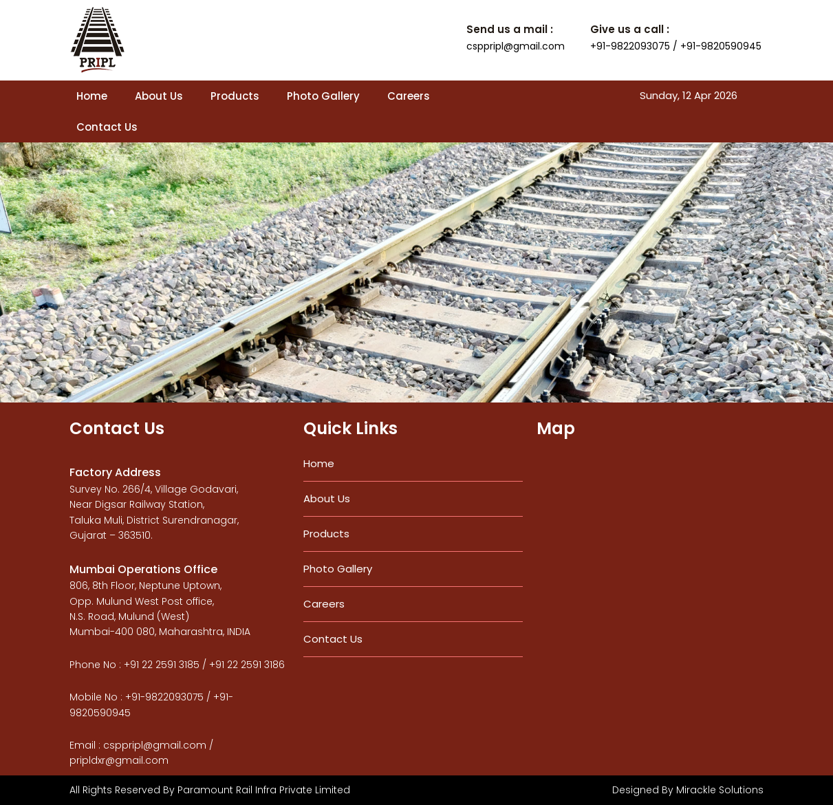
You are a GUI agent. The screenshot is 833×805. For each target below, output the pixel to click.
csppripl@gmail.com (515, 46)
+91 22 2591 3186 (247, 665)
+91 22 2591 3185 (161, 665)
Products (234, 96)
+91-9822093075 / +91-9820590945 (675, 46)
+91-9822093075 (164, 697)
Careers (408, 96)
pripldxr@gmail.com (119, 760)
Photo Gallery (323, 96)
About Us (159, 96)
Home (91, 96)
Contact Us (107, 127)
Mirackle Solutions (720, 790)
